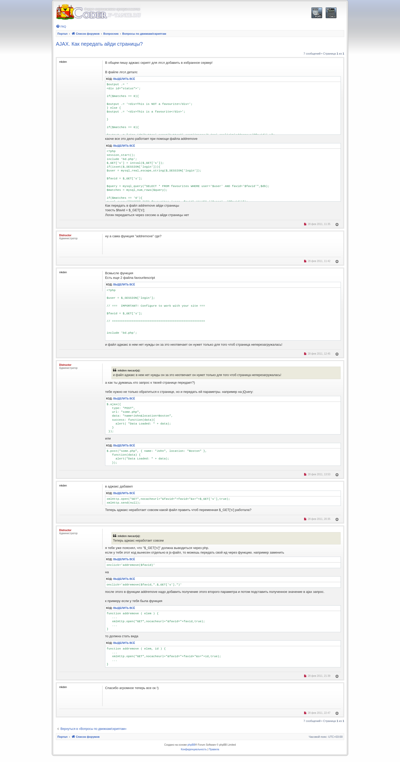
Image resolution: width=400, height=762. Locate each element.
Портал (62, 33)
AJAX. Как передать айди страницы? (99, 44)
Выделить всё (124, 79)
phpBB (191, 744)
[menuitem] (61, 26)
